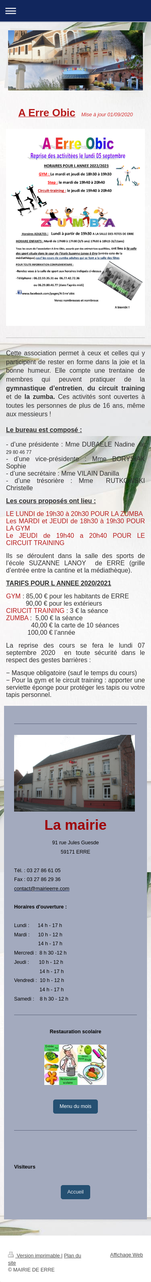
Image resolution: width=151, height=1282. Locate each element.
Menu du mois (75, 1106)
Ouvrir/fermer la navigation (75, 10)
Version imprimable (34, 1256)
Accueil (75, 1192)
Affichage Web (126, 1255)
